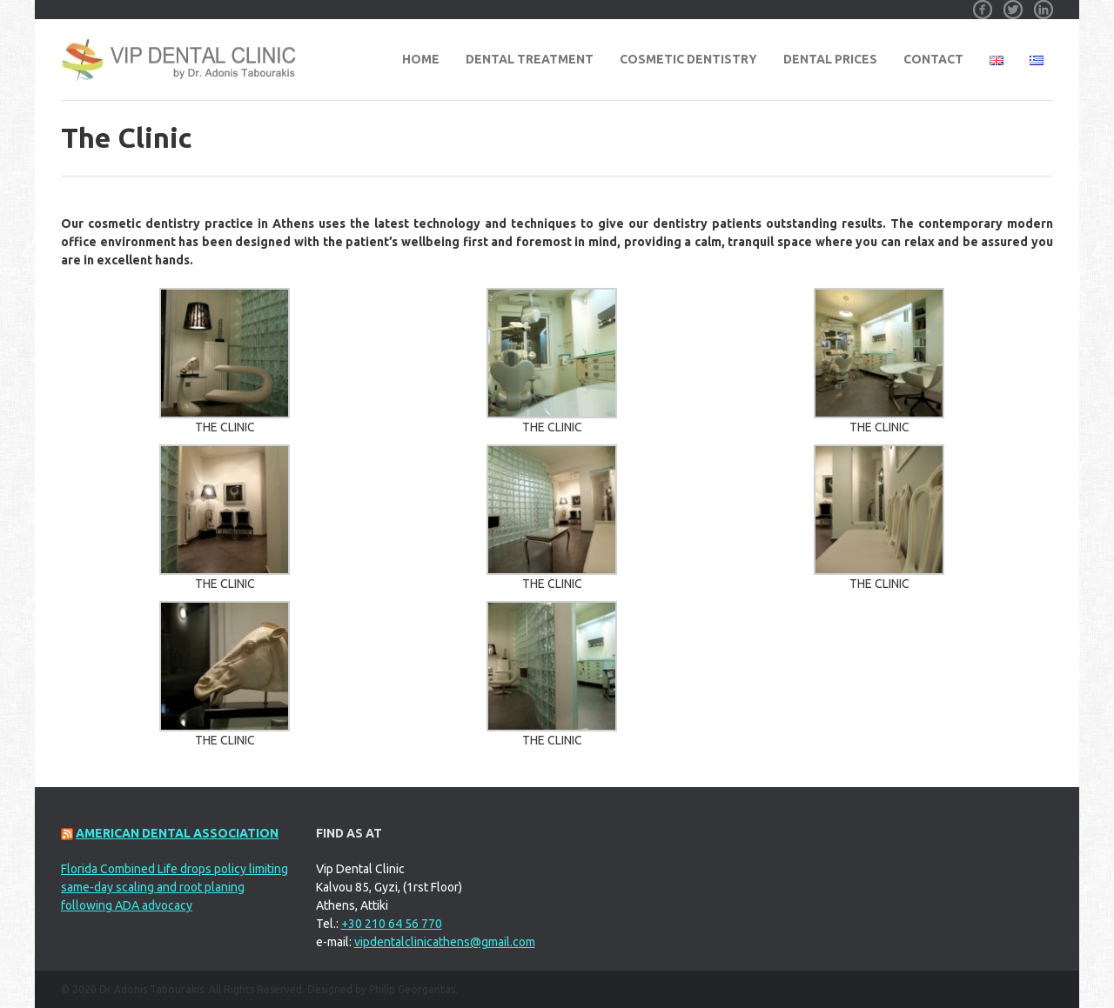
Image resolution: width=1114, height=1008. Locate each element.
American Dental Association (177, 833)
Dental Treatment (530, 59)
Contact (933, 59)
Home (421, 59)
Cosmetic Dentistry (688, 59)
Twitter (1013, 3)
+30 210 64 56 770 (391, 924)
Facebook (982, 3)
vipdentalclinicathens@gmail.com (444, 942)
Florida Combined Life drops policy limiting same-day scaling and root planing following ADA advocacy (174, 887)
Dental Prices (830, 59)
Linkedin (1043, 3)
